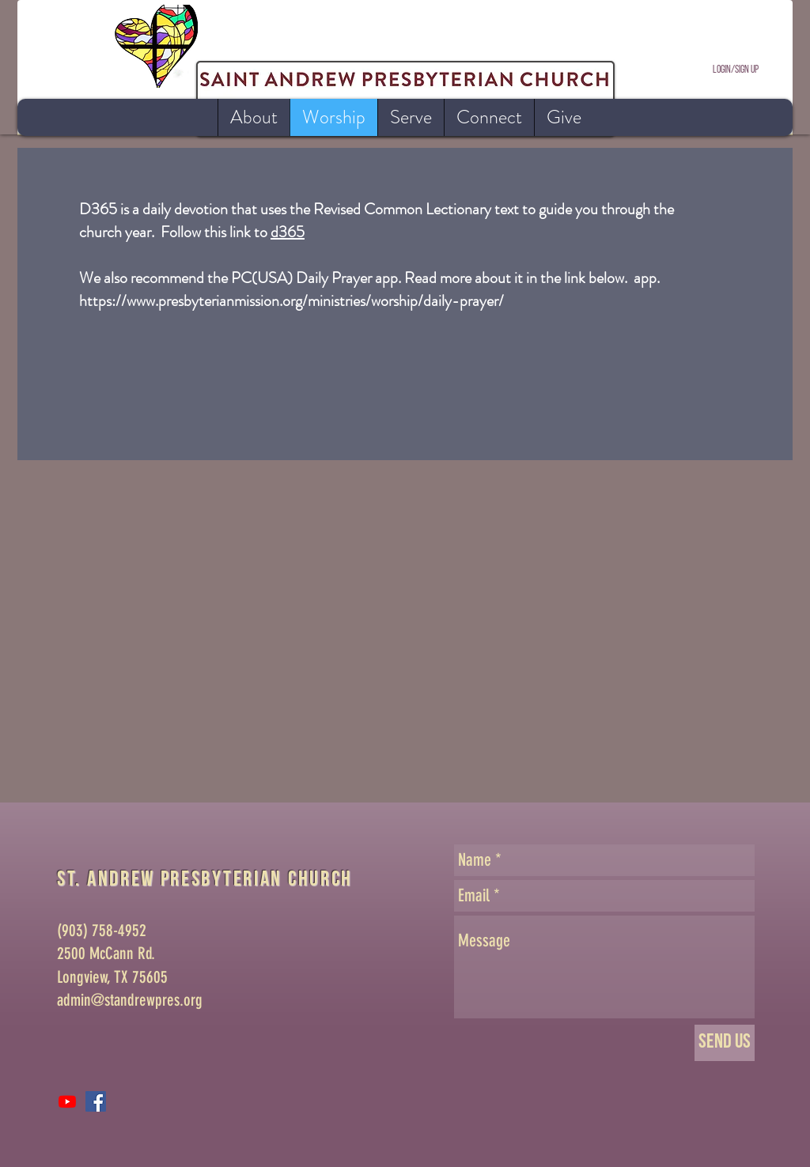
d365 (288, 232)
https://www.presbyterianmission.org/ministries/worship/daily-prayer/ (291, 300)
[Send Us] (725, 1043)
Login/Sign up (736, 70)
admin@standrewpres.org (129, 1000)
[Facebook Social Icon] (95, 1101)
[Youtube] (67, 1101)
